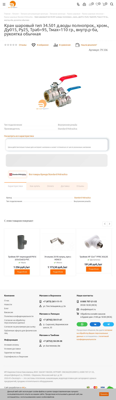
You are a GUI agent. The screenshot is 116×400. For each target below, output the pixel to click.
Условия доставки (12, 349)
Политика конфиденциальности (18, 316)
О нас (6, 300)
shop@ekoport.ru (88, 309)
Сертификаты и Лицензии (16, 356)
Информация (11, 340)
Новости (8, 304)
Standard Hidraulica (82, 197)
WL (23, 387)
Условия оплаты (11, 345)
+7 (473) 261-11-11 (52, 301)
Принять (104, 394)
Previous (105, 223)
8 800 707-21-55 (88, 301)
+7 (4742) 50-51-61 (52, 320)
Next (109, 223)
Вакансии (8, 312)
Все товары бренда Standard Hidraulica (48, 174)
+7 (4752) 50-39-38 (52, 341)
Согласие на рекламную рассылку (19, 327)
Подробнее (22, 272)
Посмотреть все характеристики (19, 136)
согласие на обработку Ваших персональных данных (94, 333)
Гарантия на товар (12, 353)
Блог (6, 308)
